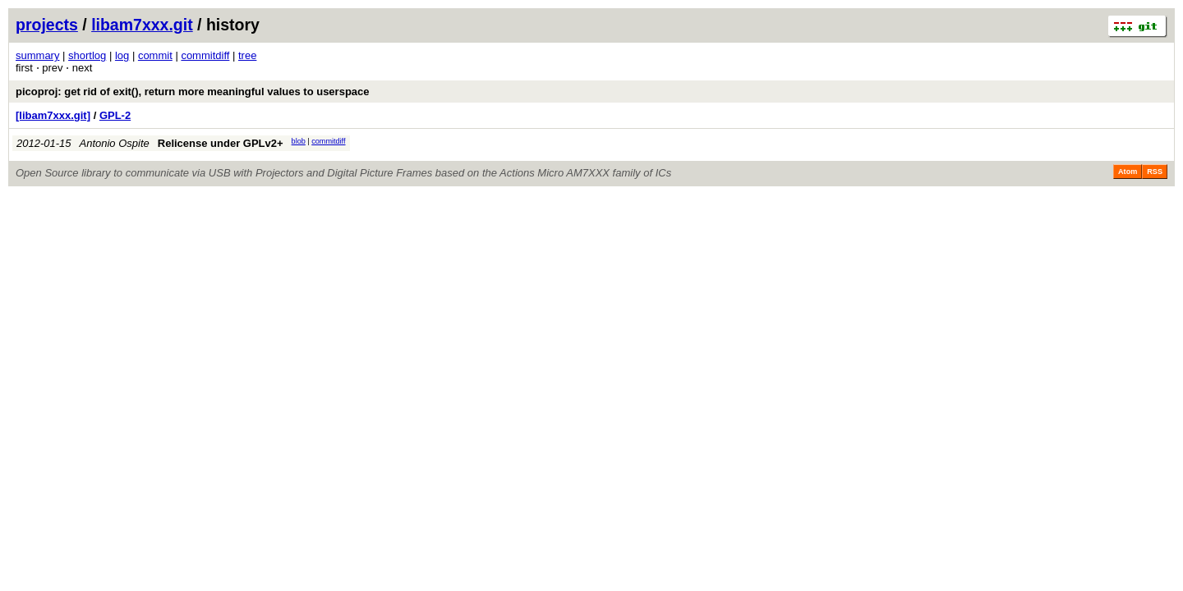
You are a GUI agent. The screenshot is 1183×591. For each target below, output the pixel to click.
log (122, 55)
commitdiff (205, 55)
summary (37, 55)
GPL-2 (115, 115)
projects (47, 25)
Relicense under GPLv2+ (220, 143)
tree (247, 55)
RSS (1154, 171)
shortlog (87, 55)
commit (155, 55)
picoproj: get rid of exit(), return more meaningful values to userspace (193, 91)
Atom (1127, 171)
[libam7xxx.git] (53, 115)
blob (299, 141)
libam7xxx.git (142, 25)
